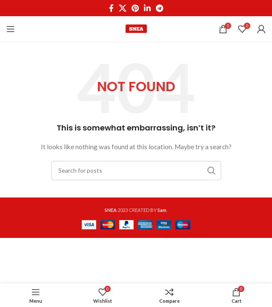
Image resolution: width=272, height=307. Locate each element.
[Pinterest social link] (135, 8)
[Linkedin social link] (147, 8)
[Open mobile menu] (10, 29)
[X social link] (122, 8)
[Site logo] (136, 28)
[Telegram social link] (159, 8)
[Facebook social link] (111, 8)
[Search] (136, 170)
